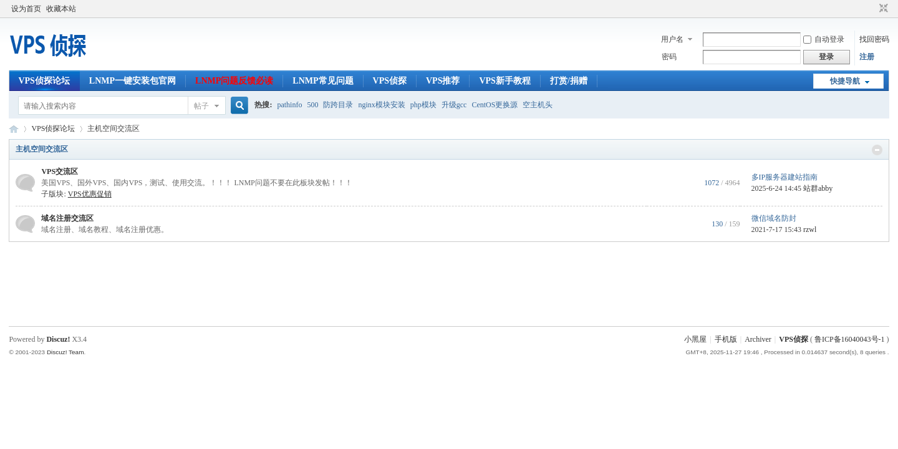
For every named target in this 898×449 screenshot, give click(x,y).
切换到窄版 (882, 8)
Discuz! (58, 339)
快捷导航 (845, 81)
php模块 (423, 104)
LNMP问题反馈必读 (234, 80)
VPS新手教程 (504, 80)
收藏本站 (61, 8)
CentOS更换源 (494, 104)
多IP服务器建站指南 (784, 177)
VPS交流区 (59, 171)
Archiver (758, 339)
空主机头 (538, 104)
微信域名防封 (773, 218)
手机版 (726, 339)
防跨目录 (338, 104)
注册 (866, 56)
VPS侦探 (390, 80)
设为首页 (26, 8)
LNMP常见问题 (322, 80)
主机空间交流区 (42, 149)
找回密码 (874, 39)
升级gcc (454, 104)
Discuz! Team (65, 352)
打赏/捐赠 (568, 80)
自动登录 (823, 39)
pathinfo (289, 104)
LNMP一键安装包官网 (132, 80)
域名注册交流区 (67, 218)
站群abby (818, 188)
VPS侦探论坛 (43, 80)
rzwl (809, 229)
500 (312, 104)
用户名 (672, 39)
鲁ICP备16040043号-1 (849, 339)
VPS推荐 (443, 80)
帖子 (201, 106)
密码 (669, 56)
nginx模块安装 (381, 104)
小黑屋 (695, 339)
